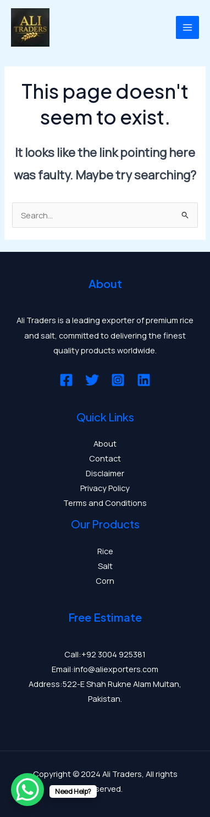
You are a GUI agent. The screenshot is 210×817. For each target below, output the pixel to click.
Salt (105, 565)
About (105, 443)
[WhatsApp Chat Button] (27, 789)
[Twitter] (92, 380)
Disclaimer (105, 472)
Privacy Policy (105, 487)
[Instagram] (118, 380)
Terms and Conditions (105, 502)
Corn (105, 580)
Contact (105, 458)
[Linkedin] (144, 380)
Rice (105, 550)
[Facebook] (66, 380)
